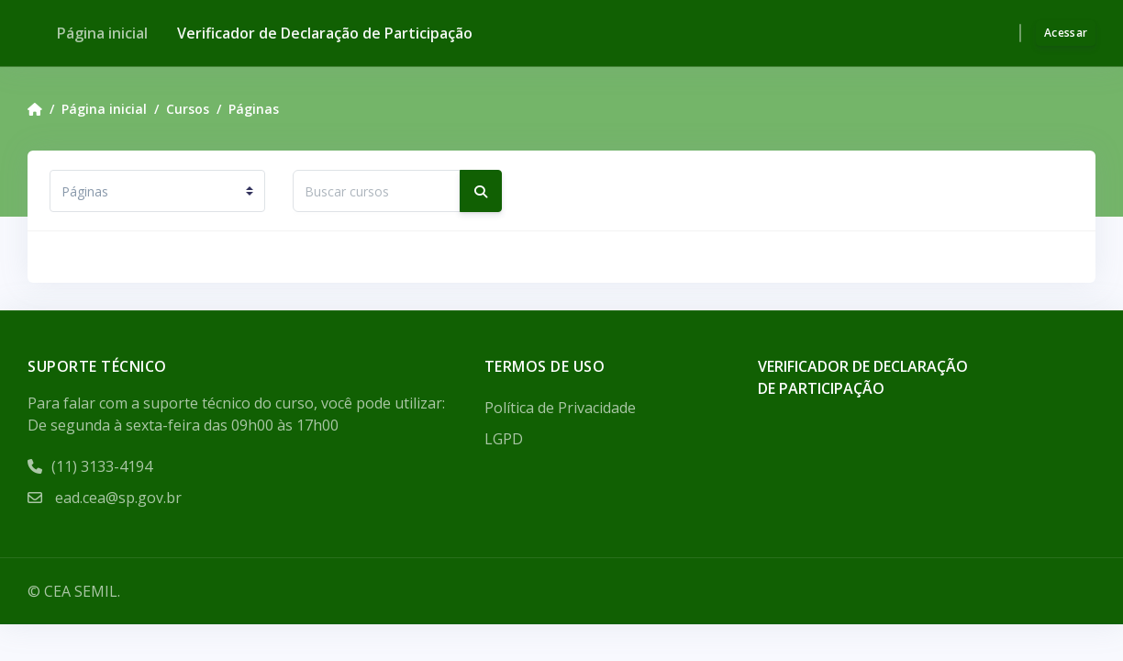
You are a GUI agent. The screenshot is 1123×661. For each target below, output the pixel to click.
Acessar (1065, 32)
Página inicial (104, 109)
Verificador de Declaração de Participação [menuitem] (325, 33)
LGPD (503, 439)
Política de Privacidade (560, 408)
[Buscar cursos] (377, 191)
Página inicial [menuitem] (102, 33)
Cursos (187, 109)
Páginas (253, 109)
